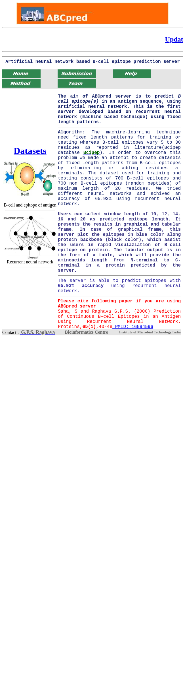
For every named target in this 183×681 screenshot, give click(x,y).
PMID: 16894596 (132, 326)
